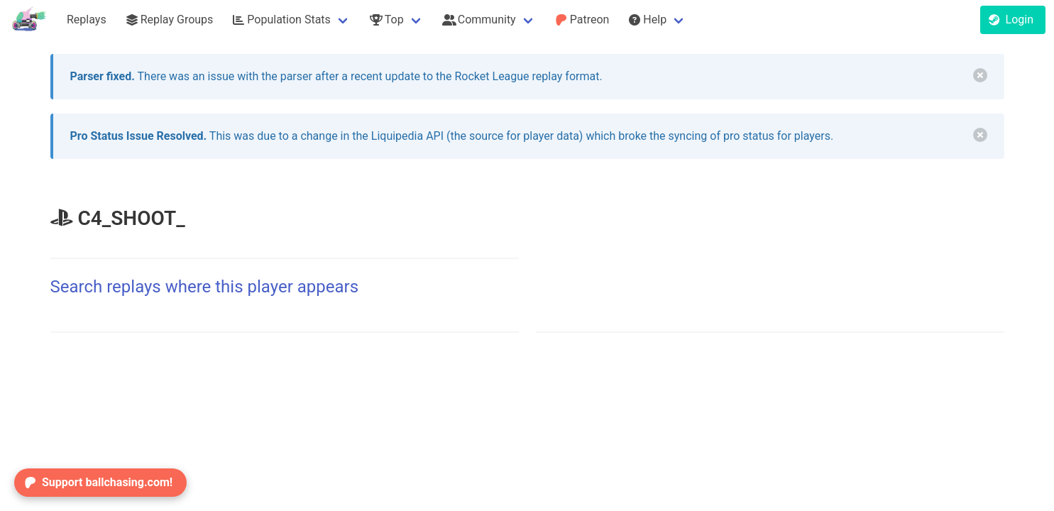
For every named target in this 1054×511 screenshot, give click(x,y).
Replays (86, 19)
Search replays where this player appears (204, 287)
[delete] (980, 75)
